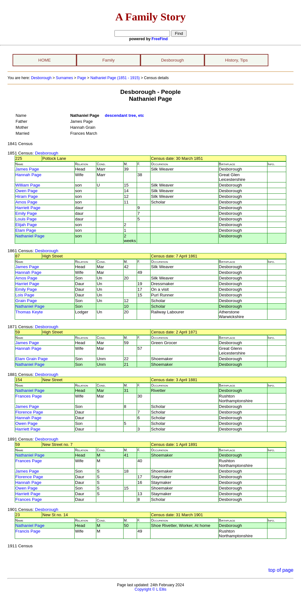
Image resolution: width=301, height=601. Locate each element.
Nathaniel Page (30, 236)
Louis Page (26, 219)
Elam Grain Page (31, 358)
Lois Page (24, 295)
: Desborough (45, 153)
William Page (27, 185)
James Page (27, 169)
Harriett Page (27, 207)
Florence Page (29, 412)
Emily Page (26, 213)
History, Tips (236, 60)
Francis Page (27, 531)
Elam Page (25, 230)
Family (108, 60)
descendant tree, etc (124, 115)
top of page (280, 570)
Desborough (172, 60)
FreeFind (159, 39)
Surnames (64, 78)
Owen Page (26, 190)
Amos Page (26, 202)
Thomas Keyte (29, 312)
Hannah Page (28, 174)
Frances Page (28, 396)
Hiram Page (26, 196)
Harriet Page (27, 283)
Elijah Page (26, 224)
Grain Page (26, 300)
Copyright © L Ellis (150, 589)
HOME (44, 60)
